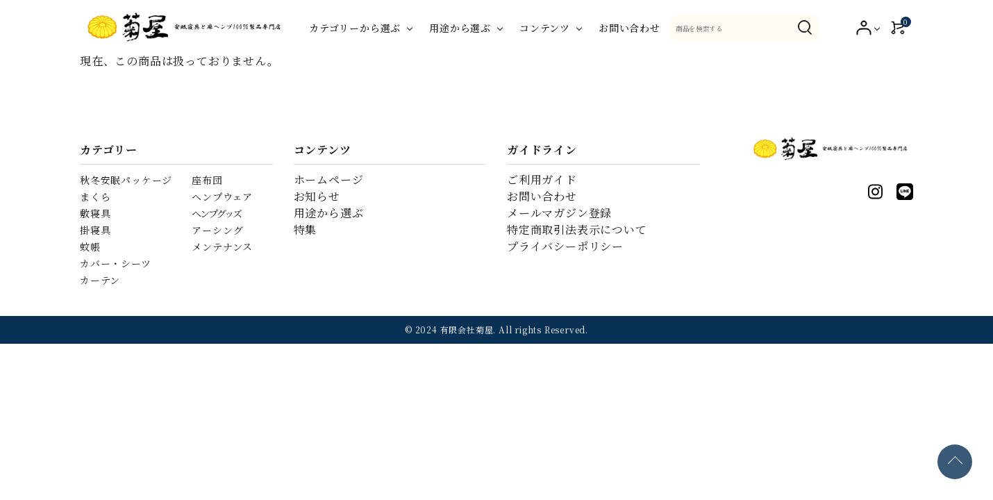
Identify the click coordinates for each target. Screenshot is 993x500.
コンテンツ (544, 28)
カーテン (100, 280)
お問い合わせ (629, 28)
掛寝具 (95, 230)
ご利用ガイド (542, 180)
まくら (95, 196)
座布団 (207, 180)
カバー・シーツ (115, 263)
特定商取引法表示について (577, 230)
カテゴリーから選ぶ (355, 28)
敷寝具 (95, 213)
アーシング (217, 230)
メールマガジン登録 (559, 213)
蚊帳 (90, 246)
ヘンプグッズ (216, 213)
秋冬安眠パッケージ (126, 180)
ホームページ (329, 180)
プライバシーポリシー (565, 246)
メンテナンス (222, 246)
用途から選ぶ (460, 28)
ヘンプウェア (222, 196)
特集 (305, 230)
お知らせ (317, 196)
